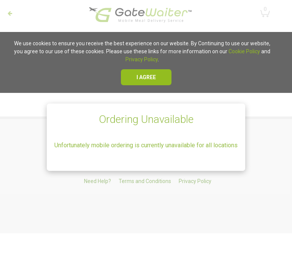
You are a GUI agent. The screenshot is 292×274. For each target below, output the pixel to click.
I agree (146, 77)
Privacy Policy (141, 59)
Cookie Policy (244, 51)
